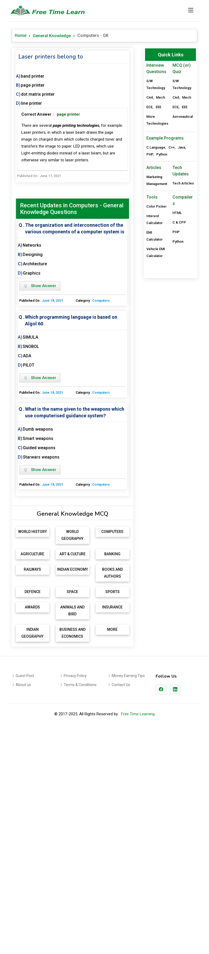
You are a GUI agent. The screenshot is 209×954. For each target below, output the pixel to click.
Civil (149, 97)
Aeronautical (182, 117)
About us (23, 760)
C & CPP (179, 383)
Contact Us (121, 760)
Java (181, 308)
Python (161, 315)
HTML (177, 374)
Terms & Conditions (80, 760)
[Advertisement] (72, 541)
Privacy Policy (75, 751)
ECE (149, 107)
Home (20, 35)
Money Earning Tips (128, 751)
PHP (149, 315)
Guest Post (25, 751)
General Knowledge (52, 35)
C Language (155, 308)
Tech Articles (183, 344)
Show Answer (39, 285)
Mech (160, 97)
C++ (171, 308)
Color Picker (156, 367)
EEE (158, 107)
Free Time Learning (138, 789)
